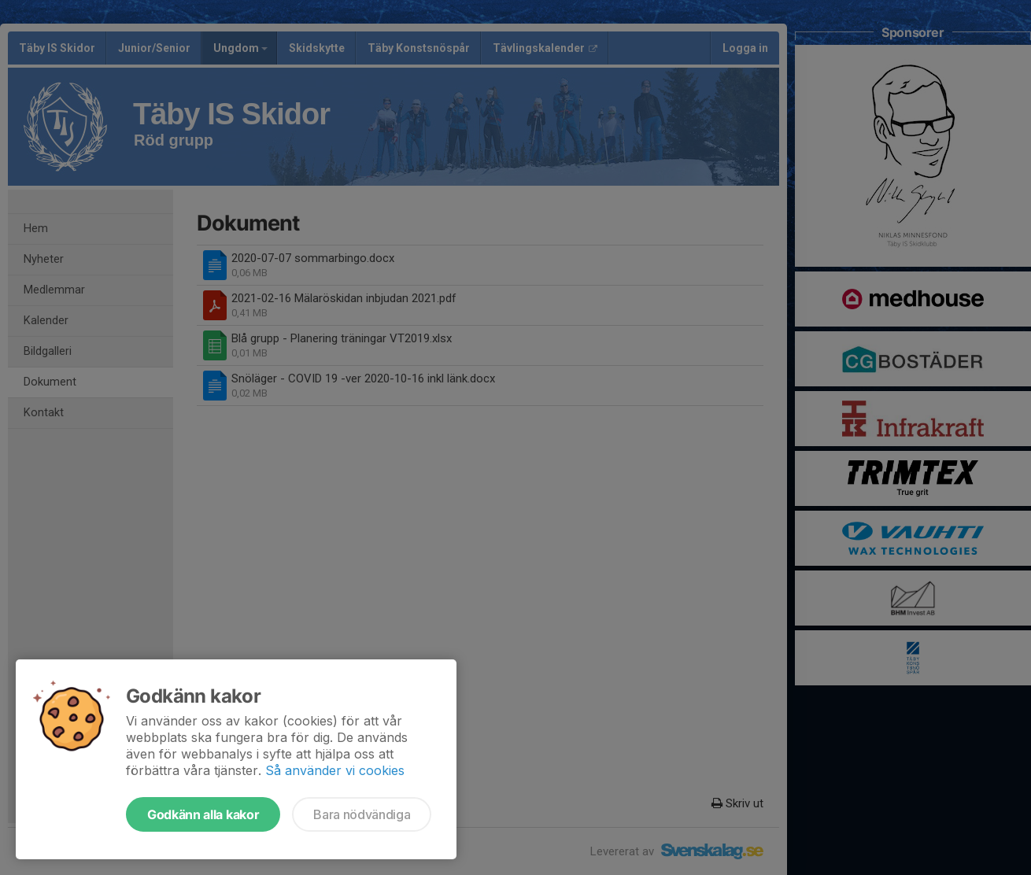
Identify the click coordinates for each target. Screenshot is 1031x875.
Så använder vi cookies (335, 770)
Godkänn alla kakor (203, 814)
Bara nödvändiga (361, 814)
